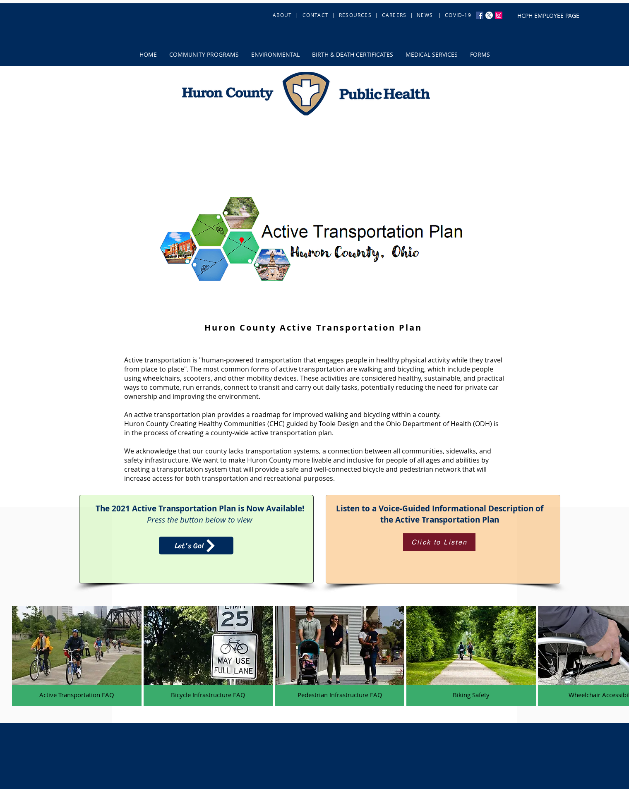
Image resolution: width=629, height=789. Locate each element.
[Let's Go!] (196, 545)
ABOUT (283, 15)
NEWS (425, 15)
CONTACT (315, 15)
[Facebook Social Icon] (479, 15)
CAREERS (394, 15)
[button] (204, 54)
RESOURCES (355, 15)
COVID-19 (458, 15)
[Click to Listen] (439, 542)
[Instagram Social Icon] (498, 15)
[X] (489, 15)
